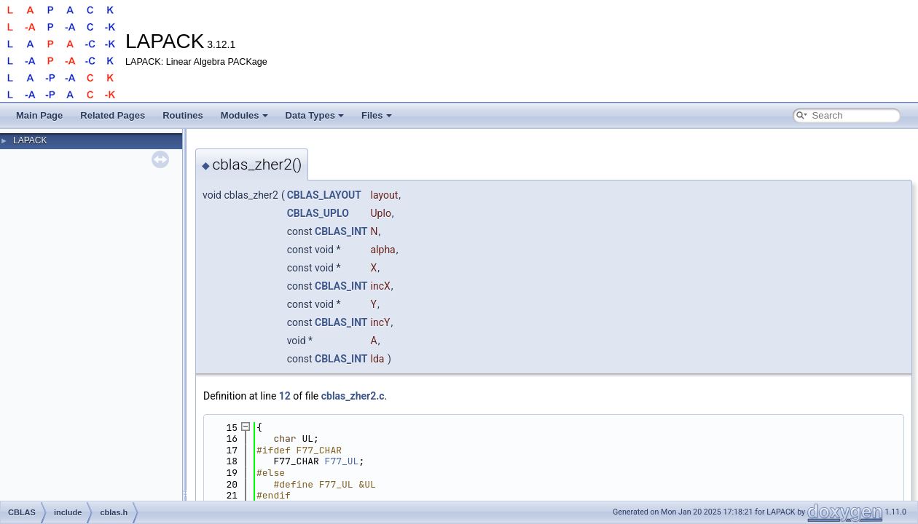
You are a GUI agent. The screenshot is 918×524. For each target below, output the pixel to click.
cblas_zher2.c (353, 396)
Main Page (39, 115)
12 (285, 396)
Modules (244, 115)
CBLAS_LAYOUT (324, 195)
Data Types (315, 115)
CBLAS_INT (341, 231)
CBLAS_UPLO (318, 213)
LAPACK (30, 140)
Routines (182, 115)
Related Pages (112, 115)
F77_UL (342, 461)
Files (376, 115)
